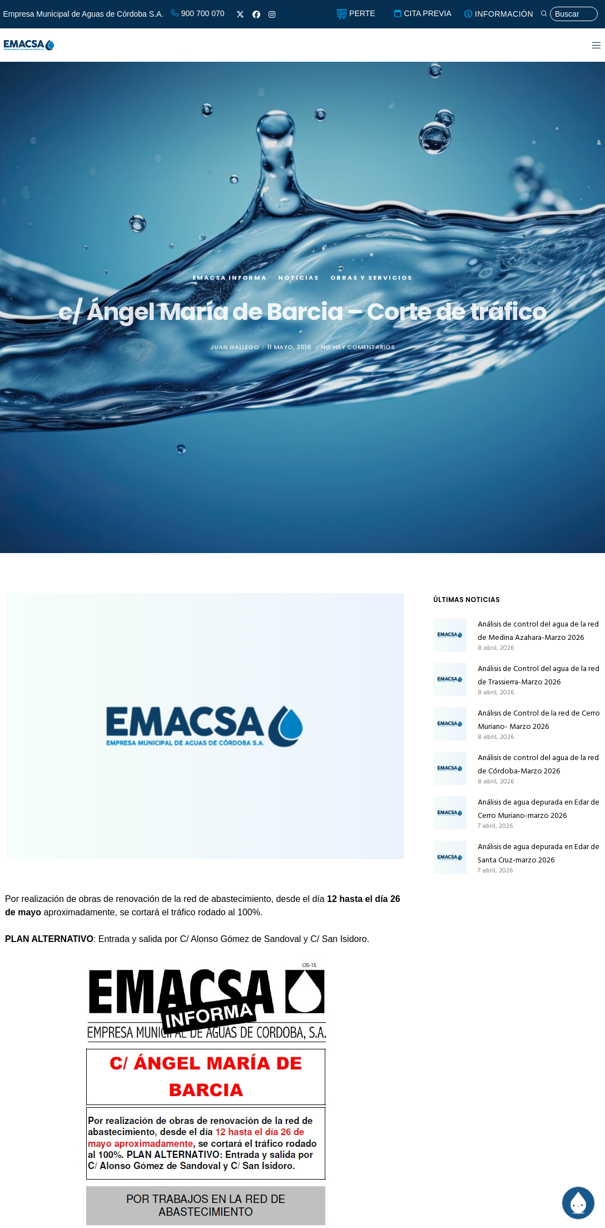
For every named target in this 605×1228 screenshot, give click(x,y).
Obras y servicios (371, 314)
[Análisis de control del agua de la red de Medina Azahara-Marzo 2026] (450, 635)
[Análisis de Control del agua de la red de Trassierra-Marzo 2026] (450, 679)
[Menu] (589, 45)
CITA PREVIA (422, 13)
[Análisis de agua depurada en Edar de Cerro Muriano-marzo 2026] (450, 813)
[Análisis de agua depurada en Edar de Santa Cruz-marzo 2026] (450, 857)
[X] (240, 14)
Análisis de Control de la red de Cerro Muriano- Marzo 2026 (539, 720)
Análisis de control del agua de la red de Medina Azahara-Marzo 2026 (538, 631)
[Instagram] (272, 14)
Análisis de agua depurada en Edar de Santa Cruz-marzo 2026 (538, 853)
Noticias (298, 314)
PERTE (355, 13)
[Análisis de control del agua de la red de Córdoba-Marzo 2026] (450, 768)
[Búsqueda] (569, 14)
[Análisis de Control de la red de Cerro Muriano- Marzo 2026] (450, 724)
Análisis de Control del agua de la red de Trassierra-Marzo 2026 (538, 675)
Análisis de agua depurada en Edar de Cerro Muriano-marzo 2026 (538, 809)
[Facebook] (256, 14)
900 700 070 (197, 13)
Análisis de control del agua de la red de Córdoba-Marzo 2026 (538, 764)
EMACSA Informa (229, 314)
